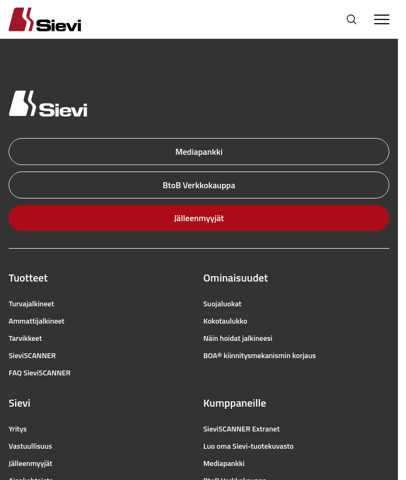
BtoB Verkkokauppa (199, 185)
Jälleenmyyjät (199, 217)
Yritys (18, 428)
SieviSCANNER (32, 355)
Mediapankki (199, 151)
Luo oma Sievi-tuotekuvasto (248, 446)
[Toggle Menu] (382, 19)
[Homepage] (58, 19)
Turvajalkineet (31, 303)
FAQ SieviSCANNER (40, 372)
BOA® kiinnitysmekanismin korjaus (259, 355)
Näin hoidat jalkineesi (237, 338)
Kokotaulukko (225, 321)
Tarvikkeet (25, 338)
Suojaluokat (222, 303)
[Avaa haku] (351, 19)
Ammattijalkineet (37, 321)
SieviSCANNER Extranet (241, 428)
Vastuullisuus (30, 446)
